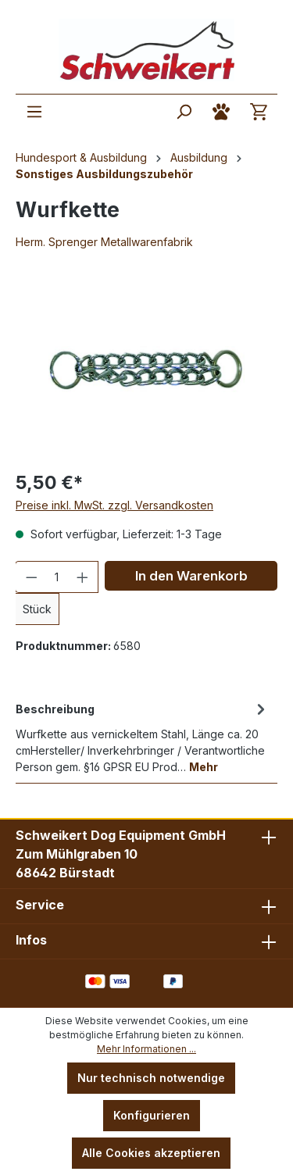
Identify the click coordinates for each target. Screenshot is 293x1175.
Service (40, 904)
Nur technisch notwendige (151, 1077)
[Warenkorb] (258, 111)
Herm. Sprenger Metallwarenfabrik (104, 241)
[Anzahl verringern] (31, 577)
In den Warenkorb (191, 576)
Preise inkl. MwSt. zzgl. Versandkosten (114, 505)
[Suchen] (183, 111)
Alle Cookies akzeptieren (151, 1152)
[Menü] (34, 111)
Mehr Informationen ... (146, 1049)
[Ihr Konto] (221, 111)
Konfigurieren (151, 1115)
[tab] (143, 737)
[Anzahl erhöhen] (82, 577)
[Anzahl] (57, 577)
